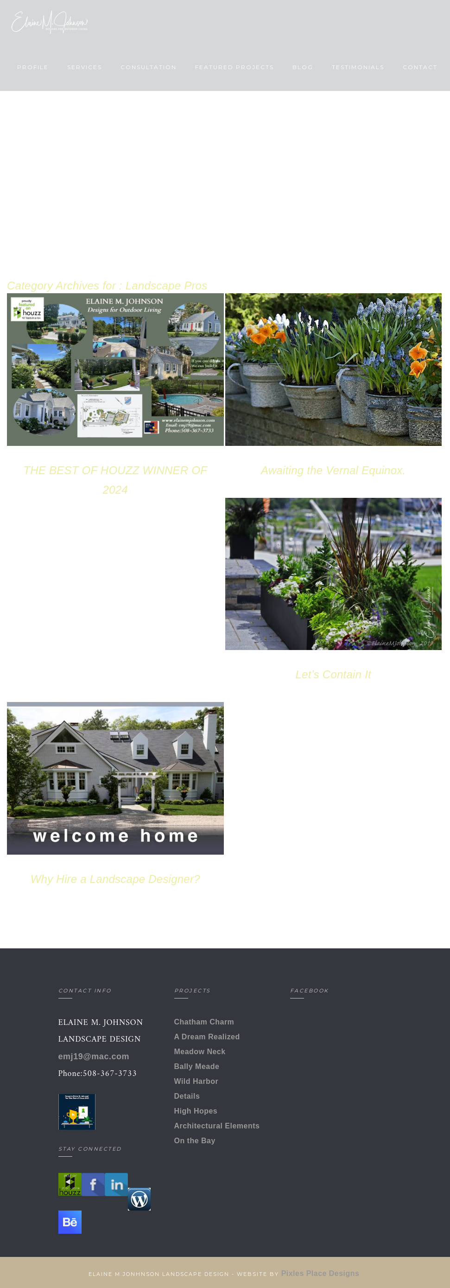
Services (83, 67)
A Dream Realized (207, 1037)
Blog (301, 67)
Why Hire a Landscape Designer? (115, 879)
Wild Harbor (196, 1081)
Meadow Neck (200, 1052)
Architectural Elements (217, 1126)
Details (187, 1096)
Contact (418, 67)
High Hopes (196, 1111)
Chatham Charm (204, 1022)
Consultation (147, 67)
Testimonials (356, 67)
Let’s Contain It (334, 674)
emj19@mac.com (94, 1056)
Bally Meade (197, 1066)
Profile (31, 67)
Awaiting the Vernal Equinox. (333, 470)
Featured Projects (233, 67)
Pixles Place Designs (321, 1273)
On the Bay (194, 1141)
